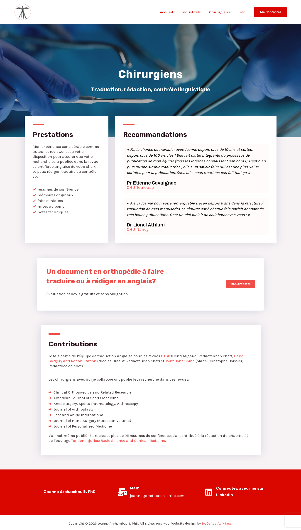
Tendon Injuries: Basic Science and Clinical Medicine (118, 440)
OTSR (165, 356)
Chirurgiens (220, 12)
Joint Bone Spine (180, 361)
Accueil (169, 12)
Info (242, 12)
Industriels (193, 12)
